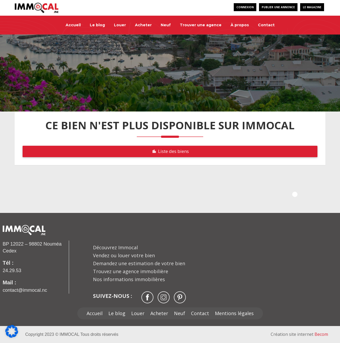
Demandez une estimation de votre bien (139, 263)
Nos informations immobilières (129, 279)
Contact (266, 25)
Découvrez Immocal (115, 247)
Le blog (97, 25)
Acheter (143, 25)
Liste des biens (170, 151)
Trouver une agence (201, 25)
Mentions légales (234, 313)
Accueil (73, 25)
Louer (120, 25)
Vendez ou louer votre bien (124, 255)
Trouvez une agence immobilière (130, 271)
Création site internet (299, 334)
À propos (240, 25)
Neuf (166, 25)
